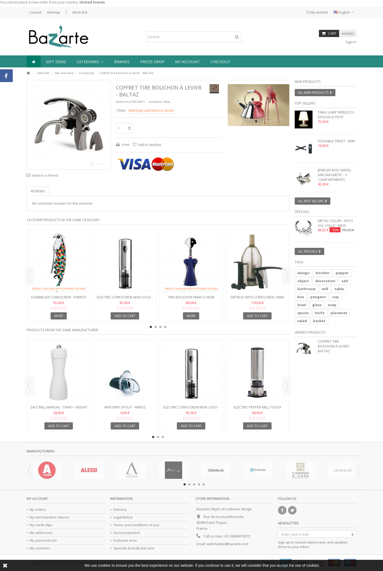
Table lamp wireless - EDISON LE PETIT (336, 114)
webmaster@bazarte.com (227, 543)
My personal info (43, 540)
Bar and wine (64, 73)
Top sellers (305, 103)
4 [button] (165, 327)
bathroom (306, 288)
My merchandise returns (49, 517)
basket (319, 320)
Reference (123, 102)
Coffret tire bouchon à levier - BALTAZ (334, 346)
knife (319, 312)
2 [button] (261, 121)
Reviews (38, 191)
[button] (90, 61)
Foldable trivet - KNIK (336, 141)
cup (335, 296)
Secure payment (126, 532)
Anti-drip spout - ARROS (125, 407)
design (303, 272)
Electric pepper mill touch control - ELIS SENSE (257, 409)
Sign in (350, 41)
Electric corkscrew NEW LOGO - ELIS (125, 299)
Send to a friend (45, 175)
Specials (302, 211)
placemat (339, 312)
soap (332, 304)
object (303, 280)
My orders (38, 509)
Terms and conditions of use (136, 525)
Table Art (43, 73)
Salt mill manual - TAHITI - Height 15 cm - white (58, 409)
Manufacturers (41, 451)
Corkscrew (86, 73)
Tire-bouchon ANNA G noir (191, 297)
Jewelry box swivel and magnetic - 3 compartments (334, 175)
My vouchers (40, 548)
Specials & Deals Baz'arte (134, 548)
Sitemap (53, 12)
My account (37, 498)
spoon (303, 312)
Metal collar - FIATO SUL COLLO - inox (335, 223)
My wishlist (317, 12)
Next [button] (287, 275)
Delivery (120, 509)
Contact (35, 12)
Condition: (155, 102)
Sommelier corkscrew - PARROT (59, 297)
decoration (325, 280)
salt (345, 280)
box (300, 296)
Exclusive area (125, 540)
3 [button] (160, 327)
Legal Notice (123, 517)
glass (317, 304)
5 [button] (204, 484)
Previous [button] (29, 275)
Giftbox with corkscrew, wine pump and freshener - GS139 (257, 299)
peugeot (318, 296)
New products (308, 81)
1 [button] (256, 121)
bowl (301, 304)
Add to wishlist (149, 144)
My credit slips (41, 525)
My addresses (41, 532)
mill (325, 288)
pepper (342, 272)
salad (302, 320)
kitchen (323, 272)
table (339, 288)
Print (125, 144)
